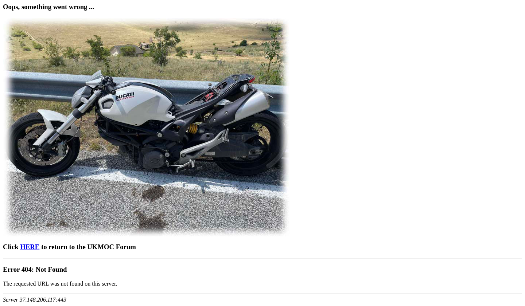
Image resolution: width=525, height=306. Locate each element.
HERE (29, 247)
